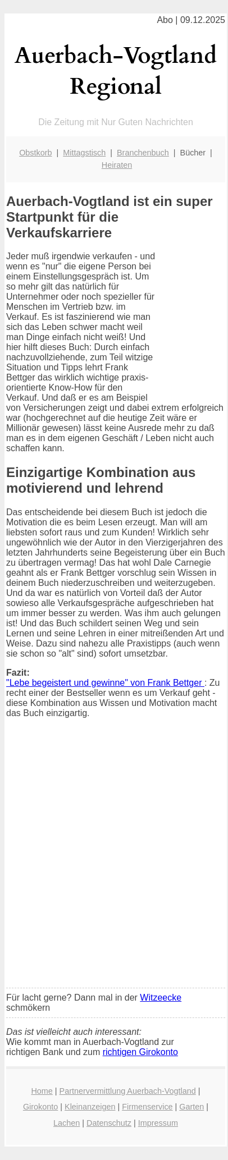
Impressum (158, 1122)
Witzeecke (160, 997)
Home (41, 1090)
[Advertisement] (114, 860)
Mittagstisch (84, 152)
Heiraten (117, 165)
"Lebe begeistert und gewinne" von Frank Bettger (105, 682)
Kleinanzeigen (90, 1106)
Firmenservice (147, 1106)
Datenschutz (108, 1122)
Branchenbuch (143, 152)
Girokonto (40, 1106)
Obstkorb (35, 152)
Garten (191, 1106)
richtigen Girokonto (140, 1052)
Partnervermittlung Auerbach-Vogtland (128, 1090)
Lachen (66, 1122)
